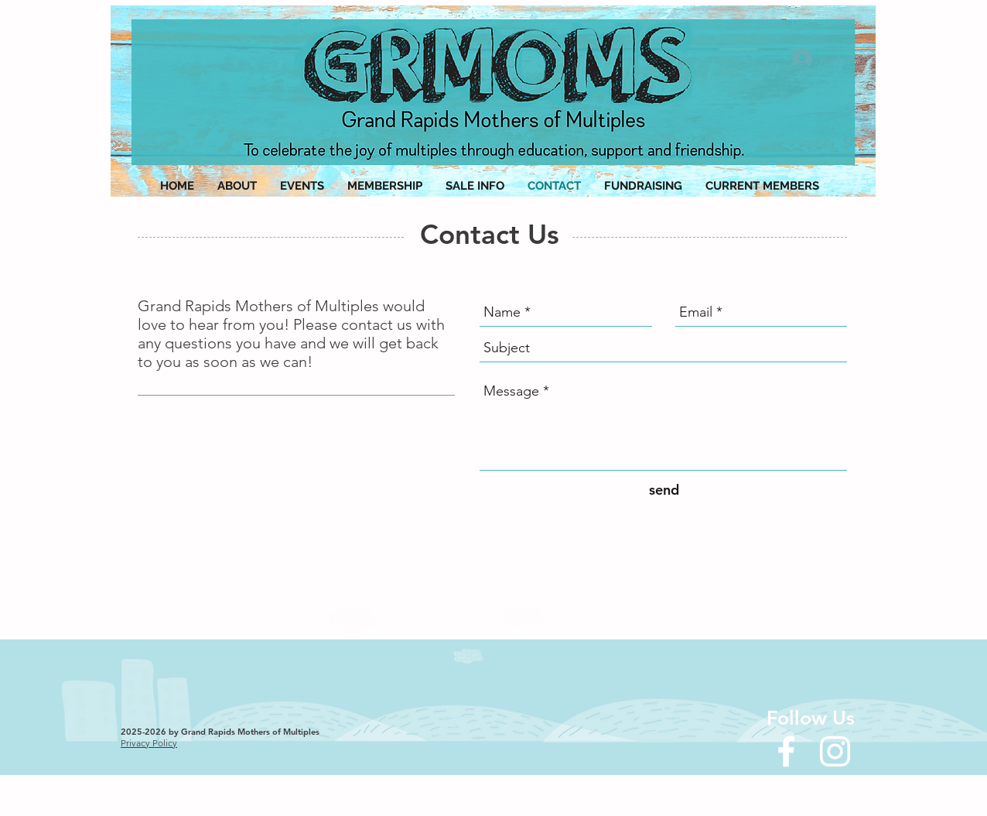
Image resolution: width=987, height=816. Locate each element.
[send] (663, 490)
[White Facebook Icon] (786, 751)
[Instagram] (835, 751)
